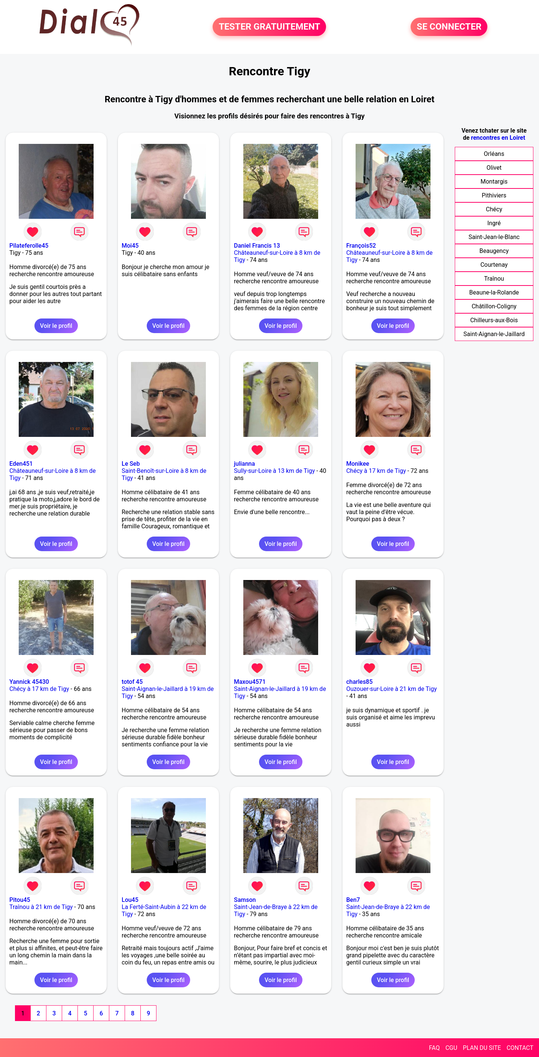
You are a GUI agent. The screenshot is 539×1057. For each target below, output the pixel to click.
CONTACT (519, 1047)
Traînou (494, 278)
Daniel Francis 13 (257, 245)
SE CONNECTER (449, 27)
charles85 (359, 681)
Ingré (494, 223)
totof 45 (132, 681)
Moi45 (130, 245)
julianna (244, 463)
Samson (245, 899)
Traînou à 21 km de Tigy (41, 906)
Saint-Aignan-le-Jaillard (494, 334)
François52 (361, 245)
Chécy (494, 209)
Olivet (494, 167)
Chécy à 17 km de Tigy (376, 470)
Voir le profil (56, 325)
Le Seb (131, 463)
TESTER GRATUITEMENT (269, 27)
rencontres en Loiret (498, 137)
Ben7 (353, 899)
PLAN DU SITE (482, 1047)
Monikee (357, 463)
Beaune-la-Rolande (494, 292)
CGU (451, 1047)
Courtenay (494, 264)
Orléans (494, 153)
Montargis (494, 181)
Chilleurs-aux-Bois (494, 320)
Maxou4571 (250, 681)
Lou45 (130, 899)
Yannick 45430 (29, 681)
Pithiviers (494, 195)
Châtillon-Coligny (494, 306)
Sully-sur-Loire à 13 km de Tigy (274, 470)
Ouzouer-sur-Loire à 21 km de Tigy (391, 688)
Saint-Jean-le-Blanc (494, 237)
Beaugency (494, 250)
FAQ (434, 1047)
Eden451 (21, 463)
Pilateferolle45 (28, 245)
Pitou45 (19, 899)
